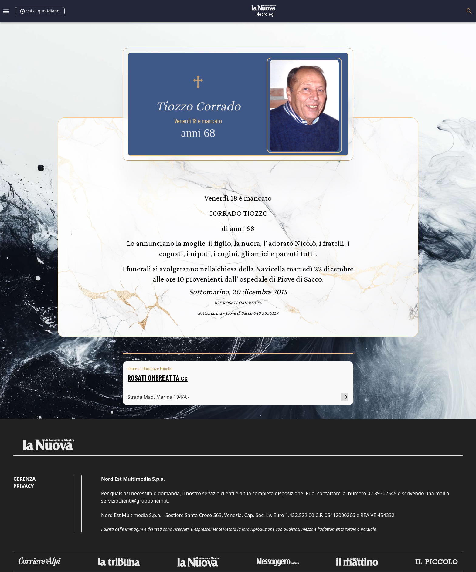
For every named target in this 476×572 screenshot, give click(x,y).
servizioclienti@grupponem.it (134, 500)
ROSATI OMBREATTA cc (157, 377)
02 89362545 (381, 493)
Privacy (23, 486)
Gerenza (24, 479)
